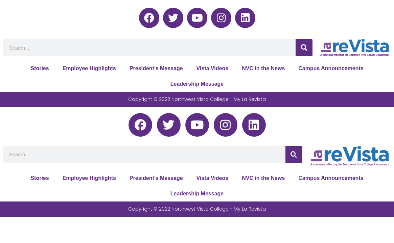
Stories (39, 68)
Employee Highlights (89, 68)
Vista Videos (212, 68)
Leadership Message (197, 84)
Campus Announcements (330, 68)
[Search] (304, 47)
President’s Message (156, 68)
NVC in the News (263, 68)
